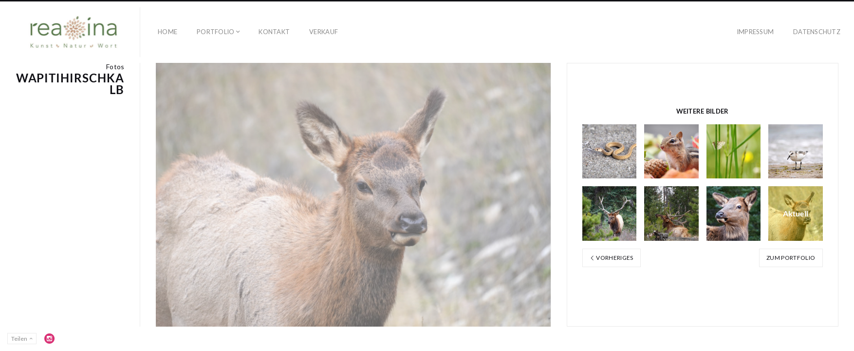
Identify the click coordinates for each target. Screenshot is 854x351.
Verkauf (323, 32)
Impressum (755, 32)
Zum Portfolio (791, 257)
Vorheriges (611, 257)
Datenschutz (816, 32)
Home (167, 32)
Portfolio (215, 32)
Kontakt (274, 32)
